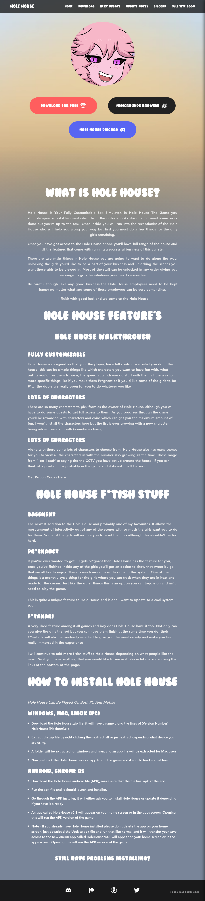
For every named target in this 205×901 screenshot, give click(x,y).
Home (69, 6)
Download (86, 6)
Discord (160, 6)
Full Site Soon (183, 6)
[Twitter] (137, 890)
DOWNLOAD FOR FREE (63, 106)
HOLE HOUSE (22, 6)
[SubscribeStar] (114, 890)
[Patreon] (91, 890)
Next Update (110, 6)
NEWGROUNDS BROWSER (141, 106)
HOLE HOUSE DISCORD (102, 130)
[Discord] (68, 890)
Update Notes (137, 6)
